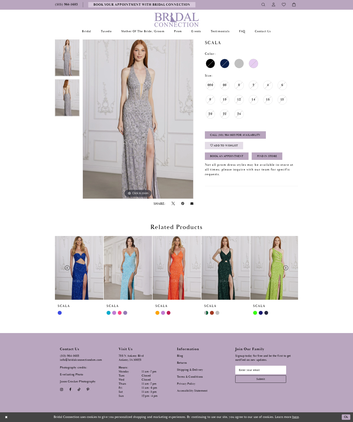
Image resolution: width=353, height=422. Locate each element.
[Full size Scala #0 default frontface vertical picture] (138, 119)
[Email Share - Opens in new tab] (192, 203)
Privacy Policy (186, 384)
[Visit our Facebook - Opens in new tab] (70, 389)
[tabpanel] (67, 59)
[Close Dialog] (6, 417)
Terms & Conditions (190, 377)
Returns (182, 363)
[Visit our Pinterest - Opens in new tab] (88, 389)
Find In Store (272, 158)
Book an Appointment (228, 158)
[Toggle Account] (274, 4)
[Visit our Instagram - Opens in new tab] (61, 389)
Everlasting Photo (71, 375)
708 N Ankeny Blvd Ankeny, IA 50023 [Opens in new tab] (131, 358)
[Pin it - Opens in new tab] (182, 204)
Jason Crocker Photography (78, 381)
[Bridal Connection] (176, 20)
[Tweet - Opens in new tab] (173, 204)
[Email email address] (262, 370)
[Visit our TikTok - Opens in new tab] (79, 389)
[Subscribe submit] (262, 380)
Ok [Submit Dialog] (345, 417)
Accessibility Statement (192, 391)
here (295, 417)
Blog (180, 356)
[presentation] (79, 268)
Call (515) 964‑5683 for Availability (237, 135)
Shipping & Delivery (190, 370)
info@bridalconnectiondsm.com (81, 360)
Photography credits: (73, 368)
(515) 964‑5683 (69, 356)
